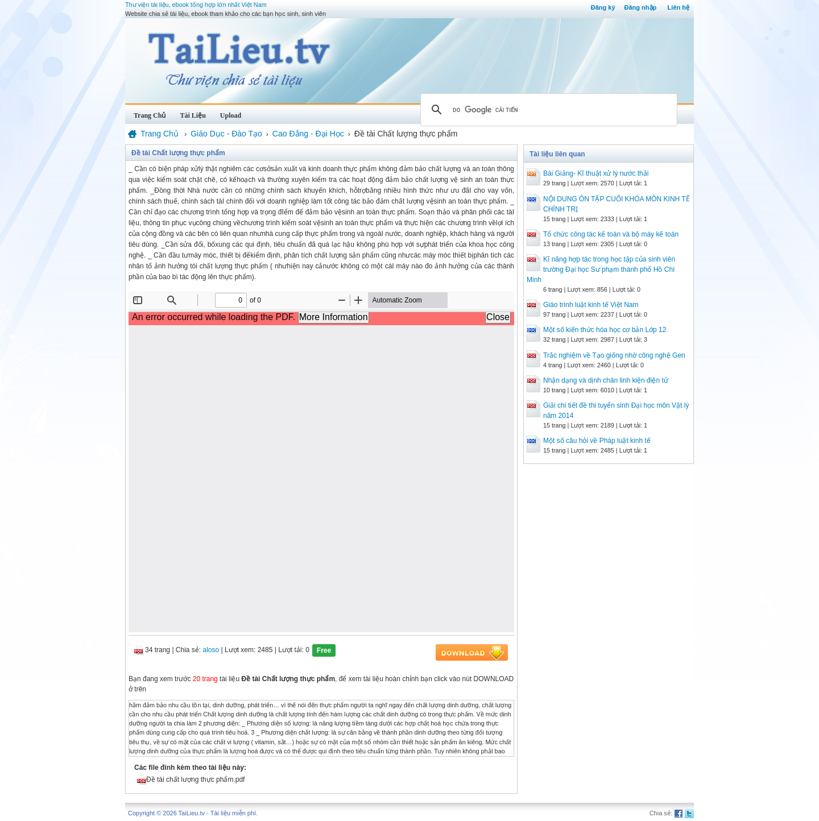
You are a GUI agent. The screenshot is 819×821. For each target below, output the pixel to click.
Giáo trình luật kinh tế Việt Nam (591, 305)
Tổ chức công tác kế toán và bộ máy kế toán (611, 234)
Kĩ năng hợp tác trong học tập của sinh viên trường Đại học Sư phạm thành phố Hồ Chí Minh (601, 269)
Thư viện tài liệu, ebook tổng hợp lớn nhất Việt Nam (196, 4)
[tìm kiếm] (547, 110)
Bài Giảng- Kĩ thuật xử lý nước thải (595, 173)
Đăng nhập (640, 7)
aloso (211, 650)
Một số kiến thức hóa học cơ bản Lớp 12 (604, 330)
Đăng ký (603, 7)
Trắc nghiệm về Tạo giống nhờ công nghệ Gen (614, 355)
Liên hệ (678, 7)
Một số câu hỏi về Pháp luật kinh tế (597, 441)
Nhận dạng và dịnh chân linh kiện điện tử (605, 380)
